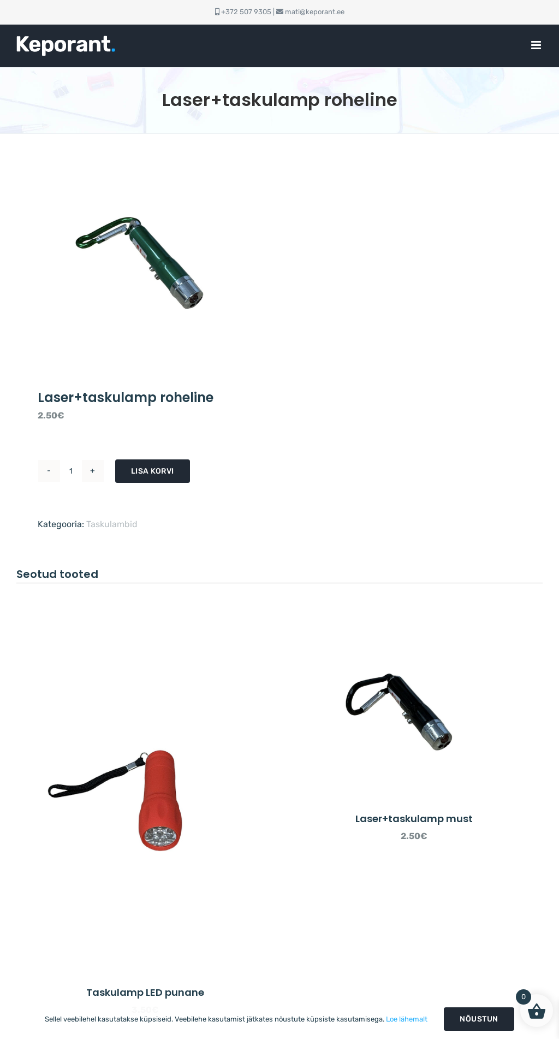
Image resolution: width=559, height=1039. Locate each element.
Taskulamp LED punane (145, 992)
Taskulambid (112, 524)
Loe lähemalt (406, 1019)
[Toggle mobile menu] (537, 45)
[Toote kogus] (71, 471)
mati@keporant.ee (314, 12)
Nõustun (479, 1019)
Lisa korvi (152, 471)
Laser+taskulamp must (414, 818)
